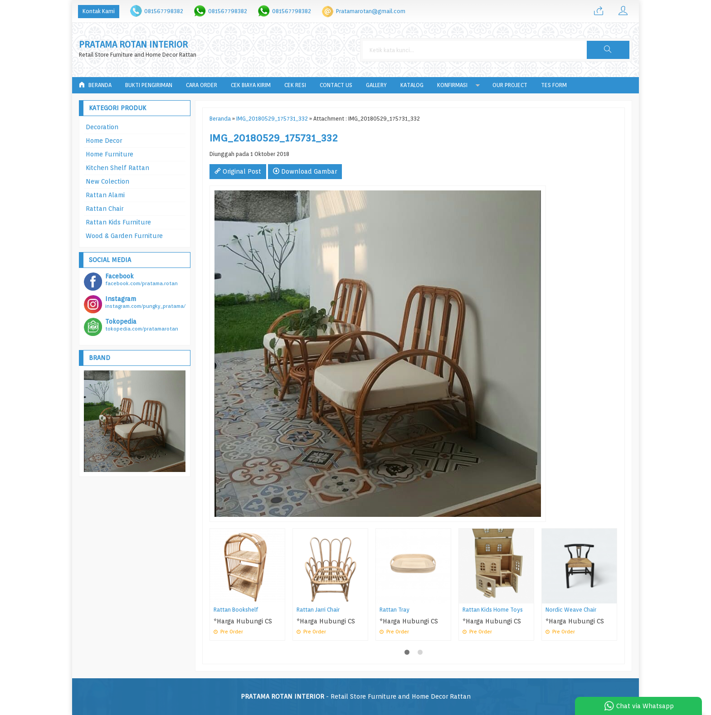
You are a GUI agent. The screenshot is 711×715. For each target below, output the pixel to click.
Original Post (237, 171)
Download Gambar (305, 171)
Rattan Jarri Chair (318, 609)
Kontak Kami (99, 11)
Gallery (376, 85)
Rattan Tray (394, 609)
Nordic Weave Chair (570, 609)
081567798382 (163, 11)
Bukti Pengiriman (148, 85)
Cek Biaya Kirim (251, 85)
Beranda (95, 85)
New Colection (107, 181)
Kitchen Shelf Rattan (117, 167)
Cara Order (201, 85)
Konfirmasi (452, 85)
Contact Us (336, 85)
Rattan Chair (104, 208)
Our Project (509, 85)
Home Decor (104, 140)
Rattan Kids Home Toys (493, 609)
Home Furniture (109, 154)
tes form (554, 85)
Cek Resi (295, 85)
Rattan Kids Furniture (118, 222)
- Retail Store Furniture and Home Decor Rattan (356, 696)
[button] (608, 50)
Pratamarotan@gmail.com (370, 11)
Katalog (412, 85)
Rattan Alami (105, 195)
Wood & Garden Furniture (124, 235)
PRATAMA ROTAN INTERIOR (133, 45)
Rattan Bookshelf (236, 609)
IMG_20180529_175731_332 (272, 118)
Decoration (102, 127)
